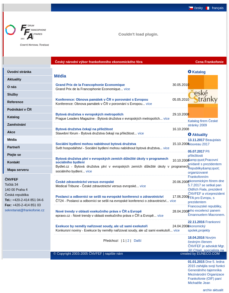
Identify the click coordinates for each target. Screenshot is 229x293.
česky (195, 8)
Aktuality (14, 79)
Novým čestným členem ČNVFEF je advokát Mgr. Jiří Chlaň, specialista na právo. (206, 246)
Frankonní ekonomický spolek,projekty (204, 226)
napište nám (114, 253)
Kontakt (13, 162)
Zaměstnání (16, 124)
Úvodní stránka (19, 72)
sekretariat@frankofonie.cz (24, 210)
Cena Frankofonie (209, 62)
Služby (12, 94)
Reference (15, 102)
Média (12, 139)
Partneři (13, 147)
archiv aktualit (213, 290)
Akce (11, 132)
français (214, 8)
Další (137, 240)
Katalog (13, 117)
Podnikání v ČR (19, 109)
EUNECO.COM (208, 253)
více (127, 89)
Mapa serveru (18, 170)
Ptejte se (14, 154)
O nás (12, 87)
